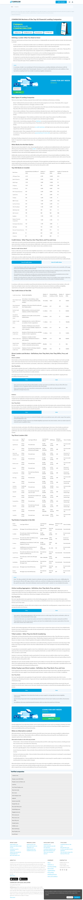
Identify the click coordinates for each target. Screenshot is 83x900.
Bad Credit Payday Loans (15, 849)
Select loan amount (17, 88)
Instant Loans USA (16, 795)
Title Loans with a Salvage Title (66, 846)
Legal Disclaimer (51, 865)
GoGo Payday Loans (16, 790)
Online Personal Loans (31, 838)
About (49, 857)
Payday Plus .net (15, 798)
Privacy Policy (51, 867)
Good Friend (14, 828)
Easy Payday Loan (16, 825)
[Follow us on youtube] (66, 864)
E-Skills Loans (15, 820)
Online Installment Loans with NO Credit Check (49, 841)
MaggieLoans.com (16, 806)
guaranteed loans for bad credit (42, 129)
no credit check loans (40, 123)
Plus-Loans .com (15, 812)
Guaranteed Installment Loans (50, 843)
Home (12, 6)
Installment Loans (28, 32)
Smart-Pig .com (15, 814)
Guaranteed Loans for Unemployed (14, 844)
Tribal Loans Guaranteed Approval (48, 847)
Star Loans (14, 787)
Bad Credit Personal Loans (32, 840)
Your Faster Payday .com (17, 781)
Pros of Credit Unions (26, 259)
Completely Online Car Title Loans (65, 839)
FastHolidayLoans (16, 803)
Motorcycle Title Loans (64, 848)
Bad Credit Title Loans (64, 842)
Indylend (14, 792)
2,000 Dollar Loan (30, 842)
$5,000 (34, 145)
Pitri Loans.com (15, 809)
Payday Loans (18, 32)
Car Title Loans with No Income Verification (66, 844)
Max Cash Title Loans (17, 801)
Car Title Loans (49, 32)
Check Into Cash (15, 784)
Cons (56, 376)
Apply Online (61, 2)
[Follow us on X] (64, 864)
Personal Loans (39, 32)
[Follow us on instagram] (60, 864)
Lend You (14, 778)
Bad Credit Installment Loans (49, 845)
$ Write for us (51, 859)
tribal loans (38, 117)
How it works (51, 863)
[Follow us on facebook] (62, 864)
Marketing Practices (52, 869)
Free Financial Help (52, 861)
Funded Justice (15, 817)
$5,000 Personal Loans (31, 843)
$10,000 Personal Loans (31, 845)
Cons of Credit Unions (56, 259)
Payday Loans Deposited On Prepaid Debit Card (15, 847)
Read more (69, 897)
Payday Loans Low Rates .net (18, 776)
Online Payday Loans (14, 838)
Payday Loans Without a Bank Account (16, 841)
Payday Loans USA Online (17, 773)
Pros (26, 376)
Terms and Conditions (53, 871)
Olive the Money (15, 823)
